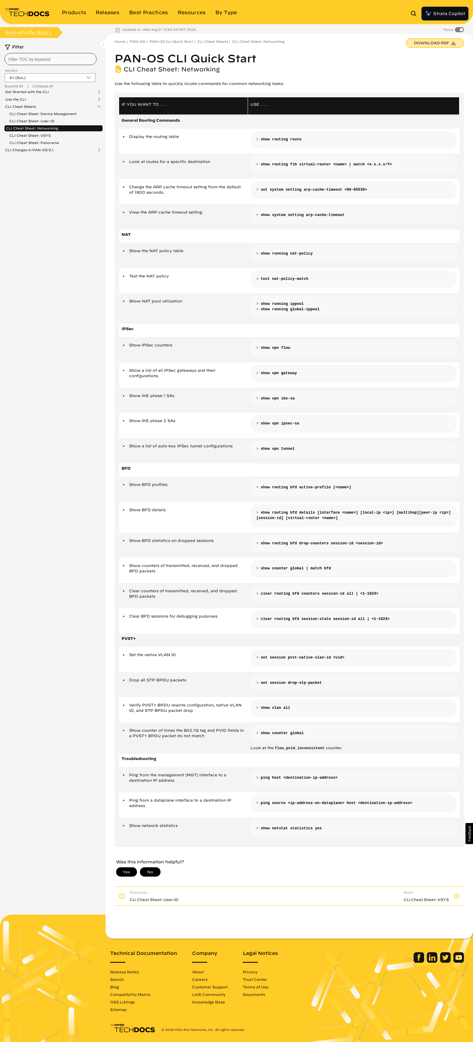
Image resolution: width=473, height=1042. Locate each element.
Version (11, 70)
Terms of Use (255, 987)
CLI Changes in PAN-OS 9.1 (29, 150)
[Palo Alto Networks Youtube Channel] (458, 961)
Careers (200, 979)
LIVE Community (209, 994)
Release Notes (124, 972)
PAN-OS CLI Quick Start (171, 41)
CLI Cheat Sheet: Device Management (43, 114)
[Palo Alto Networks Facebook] (419, 961)
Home (120, 41)
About (198, 972)
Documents (254, 994)
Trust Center (255, 979)
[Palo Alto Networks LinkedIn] (433, 961)
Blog (114, 987)
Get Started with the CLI (27, 92)
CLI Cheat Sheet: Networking (32, 128)
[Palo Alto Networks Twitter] (446, 961)
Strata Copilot (445, 13)
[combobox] (51, 59)
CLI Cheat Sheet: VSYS (30, 135)
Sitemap (118, 1009)
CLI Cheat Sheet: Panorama (34, 143)
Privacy (250, 972)
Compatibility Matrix (130, 994)
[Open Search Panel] (415, 13)
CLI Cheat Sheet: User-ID (32, 121)
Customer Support (210, 987)
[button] (469, 833)
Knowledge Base (208, 1002)
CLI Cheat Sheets (20, 106)
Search (117, 979)
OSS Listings (122, 1002)
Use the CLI (15, 99)
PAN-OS (137, 41)
